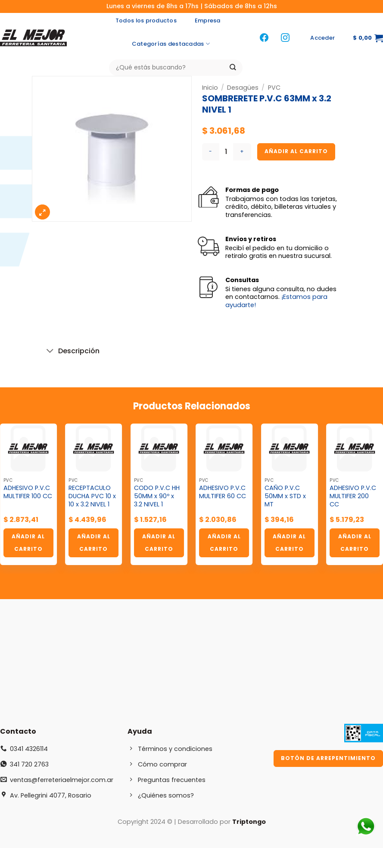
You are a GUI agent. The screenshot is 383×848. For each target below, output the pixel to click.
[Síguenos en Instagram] (285, 38)
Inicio (210, 87)
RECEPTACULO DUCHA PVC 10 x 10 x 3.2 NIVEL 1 (92, 496)
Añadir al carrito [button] (28, 543)
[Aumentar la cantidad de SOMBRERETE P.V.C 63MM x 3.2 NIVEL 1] (242, 151)
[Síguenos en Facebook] (264, 38)
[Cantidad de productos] (226, 151)
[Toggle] (50, 351)
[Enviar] (232, 67)
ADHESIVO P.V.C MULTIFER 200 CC (353, 496)
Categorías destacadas (171, 44)
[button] (322, 38)
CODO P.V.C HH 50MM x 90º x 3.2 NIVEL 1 (157, 496)
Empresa (208, 20)
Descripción (71, 351)
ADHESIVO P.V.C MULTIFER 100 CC (27, 492)
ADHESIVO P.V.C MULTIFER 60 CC (222, 492)
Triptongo (249, 821)
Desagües (242, 87)
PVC (274, 87)
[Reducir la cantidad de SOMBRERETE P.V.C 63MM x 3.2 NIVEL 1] (210, 151)
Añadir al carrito (296, 151)
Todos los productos (146, 20)
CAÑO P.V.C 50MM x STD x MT (285, 496)
